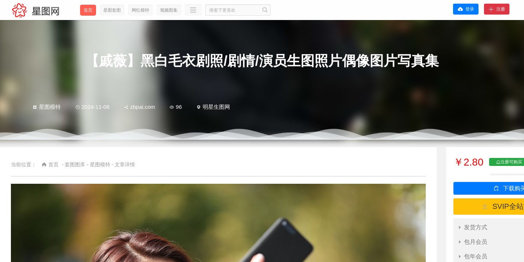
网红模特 (140, 10)
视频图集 (169, 10)
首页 (88, 10)
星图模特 (47, 107)
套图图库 (75, 164)
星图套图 (112, 10)
